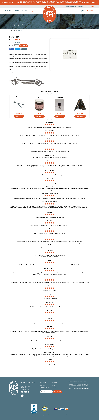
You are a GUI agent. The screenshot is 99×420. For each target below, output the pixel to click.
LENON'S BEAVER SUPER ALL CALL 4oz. (39, 96)
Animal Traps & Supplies (49, 14)
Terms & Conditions (58, 415)
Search (31, 11)
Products (8, 11)
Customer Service (71, 6)
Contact (80, 6)
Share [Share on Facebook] (12, 49)
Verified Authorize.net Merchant (45, 408)
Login (82, 11)
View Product (19, 105)
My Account (43, 382)
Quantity (11, 45)
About (17, 11)
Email (24, 49)
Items (90, 11)
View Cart (42, 385)
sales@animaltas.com (25, 389)
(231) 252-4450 (89, 6)
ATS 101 (25, 11)
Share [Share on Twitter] (18, 49)
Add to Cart (19, 116)
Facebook (22, 395)
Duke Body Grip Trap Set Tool (19, 96)
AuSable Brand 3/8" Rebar (80, 96)
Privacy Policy (65, 415)
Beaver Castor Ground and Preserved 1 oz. (59, 96)
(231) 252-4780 (25, 393)
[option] (70, 54)
